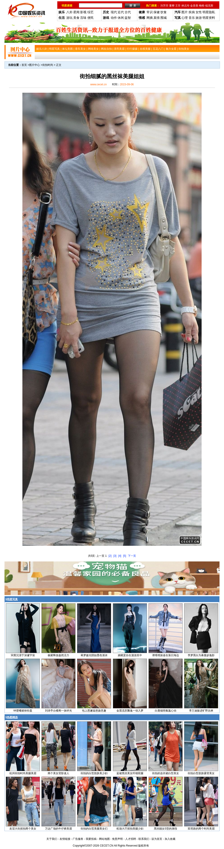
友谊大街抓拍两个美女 (22, 828)
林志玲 (185, 5)
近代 (121, 12)
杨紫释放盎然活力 (58, 655)
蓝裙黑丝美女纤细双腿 (129, 773)
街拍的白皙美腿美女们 (94, 828)
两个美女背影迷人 (58, 773)
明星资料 (208, 17)
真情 (156, 17)
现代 (114, 12)
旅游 (199, 17)
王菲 (178, 5)
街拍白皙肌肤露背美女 (201, 773)
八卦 (69, 12)
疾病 (192, 12)
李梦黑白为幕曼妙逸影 (201, 655)
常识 (149, 12)
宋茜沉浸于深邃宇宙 (23, 655)
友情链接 (65, 838)
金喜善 (194, 5)
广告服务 (78, 838)
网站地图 (104, 838)
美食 (76, 17)
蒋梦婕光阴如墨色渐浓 (94, 655)
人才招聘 (130, 838)
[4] (119, 555)
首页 (24, 65)
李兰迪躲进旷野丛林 (201, 710)
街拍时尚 (47, 65)
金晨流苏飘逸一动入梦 (129, 710)
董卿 (171, 5)
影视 (83, 12)
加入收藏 (170, 838)
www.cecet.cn (98, 84)
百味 (83, 17)
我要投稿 (91, 838)
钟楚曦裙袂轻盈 (22, 710)
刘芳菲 (164, 5)
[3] (114, 555)
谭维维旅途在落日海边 (165, 655)
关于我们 (51, 838)
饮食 (163, 12)
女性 (199, 12)
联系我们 (143, 838)
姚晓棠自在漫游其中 (130, 655)
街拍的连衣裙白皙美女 (165, 773)
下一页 (132, 555)
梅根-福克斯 (206, 5)
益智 (128, 17)
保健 (156, 12)
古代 (128, 12)
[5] (124, 555)
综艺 (90, 12)
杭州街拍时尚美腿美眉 (22, 773)
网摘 (149, 17)
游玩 (69, 17)
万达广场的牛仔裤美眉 (58, 828)
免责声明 (117, 838)
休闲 (121, 17)
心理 (184, 17)
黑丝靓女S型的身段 (165, 828)
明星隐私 (208, 12)
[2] (109, 555)
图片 (184, 12)
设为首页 (156, 838)
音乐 (192, 17)
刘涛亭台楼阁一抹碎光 (58, 710)
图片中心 (34, 65)
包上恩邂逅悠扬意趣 (94, 710)
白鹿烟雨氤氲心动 (165, 710)
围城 (163, 17)
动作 (114, 17)
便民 (90, 17)
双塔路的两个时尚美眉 (201, 828)
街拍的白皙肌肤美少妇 (94, 773)
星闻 (76, 12)
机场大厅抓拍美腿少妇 (129, 828)
